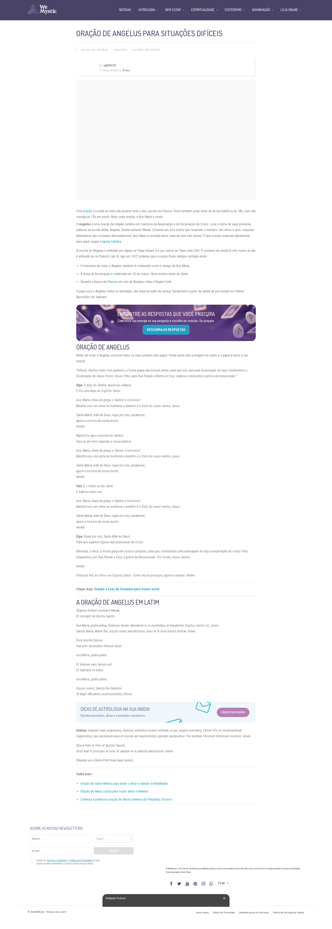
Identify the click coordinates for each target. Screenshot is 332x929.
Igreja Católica (111, 241)
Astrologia (146, 10)
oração (87, 211)
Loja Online (289, 10)
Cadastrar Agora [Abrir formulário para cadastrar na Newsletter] (233, 712)
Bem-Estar (173, 10)
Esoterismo (233, 10)
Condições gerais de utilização (254, 912)
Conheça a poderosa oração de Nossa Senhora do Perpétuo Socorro (126, 799)
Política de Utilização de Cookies (288, 912)
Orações (120, 49)
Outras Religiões (146, 49)
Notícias (125, 10)
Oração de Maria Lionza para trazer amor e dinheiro (114, 791)
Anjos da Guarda (95, 49)
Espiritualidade (202, 10)
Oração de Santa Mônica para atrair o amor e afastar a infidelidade (124, 784)
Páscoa (112, 282)
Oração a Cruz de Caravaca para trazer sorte (126, 589)
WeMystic (110, 65)
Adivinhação (261, 10)
